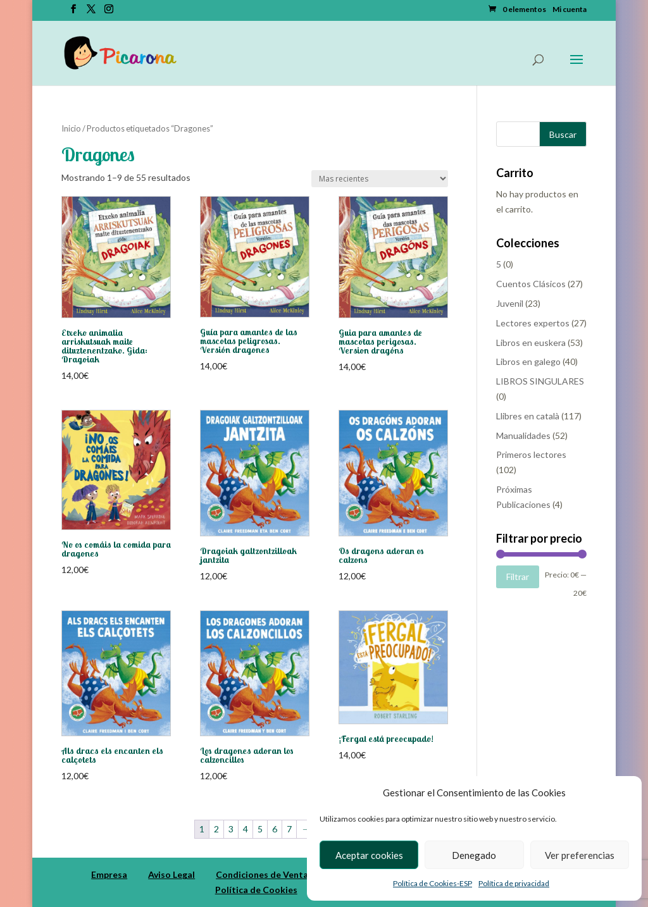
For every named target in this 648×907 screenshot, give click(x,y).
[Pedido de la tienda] (379, 178)
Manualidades (523, 435)
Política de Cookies (256, 889)
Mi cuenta (569, 10)
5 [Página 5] (260, 829)
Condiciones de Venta (262, 874)
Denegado (474, 855)
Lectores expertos (533, 323)
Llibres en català (527, 415)
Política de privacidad (513, 883)
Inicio (71, 128)
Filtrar (517, 576)
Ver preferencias (579, 855)
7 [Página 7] (289, 829)
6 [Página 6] (274, 829)
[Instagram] (108, 12)
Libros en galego (528, 361)
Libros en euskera (531, 342)
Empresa (109, 874)
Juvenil (509, 303)
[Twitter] (91, 12)
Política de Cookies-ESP (432, 883)
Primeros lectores (531, 454)
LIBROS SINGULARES (540, 381)
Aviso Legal (171, 874)
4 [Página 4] (245, 829)
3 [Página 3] (231, 829)
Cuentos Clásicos (531, 283)
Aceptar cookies (369, 855)
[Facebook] (73, 12)
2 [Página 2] (216, 829)
